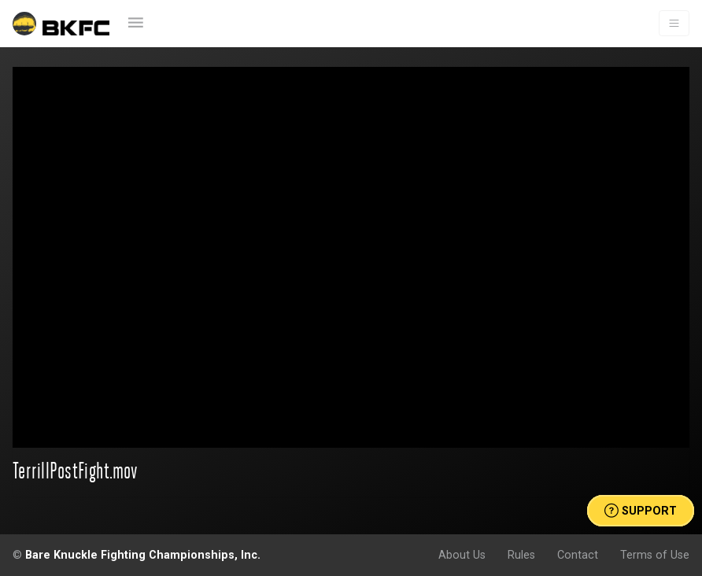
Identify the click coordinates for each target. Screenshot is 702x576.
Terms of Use (654, 554)
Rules (521, 554)
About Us (462, 554)
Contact (577, 554)
